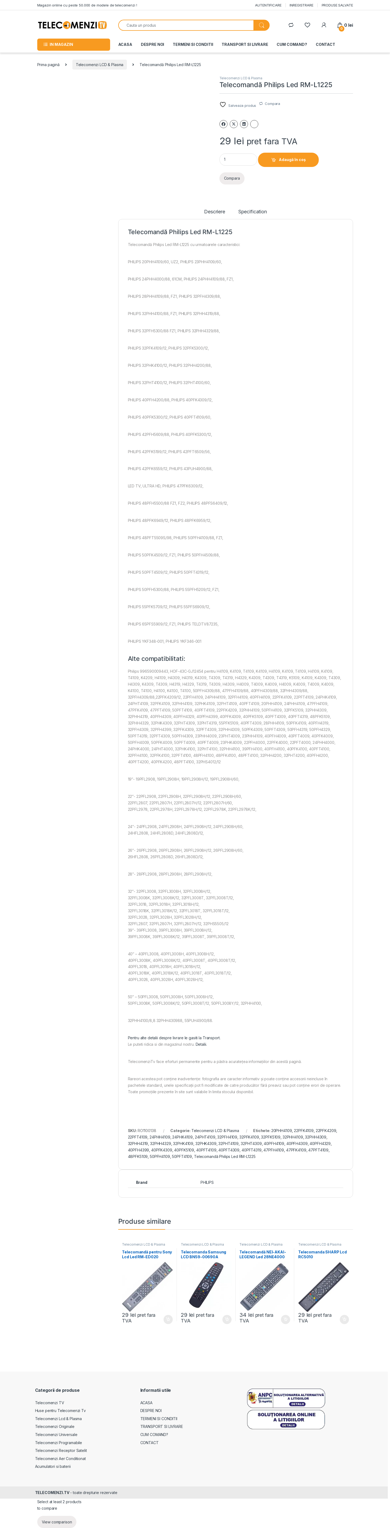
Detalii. (201, 1044)
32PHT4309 (251, 1143)
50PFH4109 (160, 1156)
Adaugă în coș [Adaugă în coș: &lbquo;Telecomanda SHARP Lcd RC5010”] (344, 1319)
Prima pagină (48, 64)
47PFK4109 (296, 1150)
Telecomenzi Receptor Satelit (61, 1450)
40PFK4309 (161, 1150)
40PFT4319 (252, 1150)
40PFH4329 (320, 1143)
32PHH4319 (138, 1143)
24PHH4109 (160, 1137)
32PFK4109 (249, 1137)
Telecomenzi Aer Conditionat (60, 1458)
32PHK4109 (183, 1143)
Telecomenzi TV (49, 1402)
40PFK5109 (184, 1150)
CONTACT (325, 44)
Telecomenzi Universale (56, 1434)
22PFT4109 (138, 1137)
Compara (272, 103)
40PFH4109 (274, 1143)
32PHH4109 (293, 1137)
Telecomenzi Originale (54, 1426)
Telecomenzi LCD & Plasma (100, 64)
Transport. (212, 1037)
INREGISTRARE (301, 5)
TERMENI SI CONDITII (193, 44)
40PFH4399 (138, 1150)
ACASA (125, 44)
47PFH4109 (273, 1150)
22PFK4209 (326, 1130)
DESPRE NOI (152, 44)
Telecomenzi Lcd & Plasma (58, 1418)
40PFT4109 (206, 1150)
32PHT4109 (228, 1143)
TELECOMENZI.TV (52, 1492)
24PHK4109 (182, 1137)
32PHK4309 (205, 1143)
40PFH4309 (297, 1143)
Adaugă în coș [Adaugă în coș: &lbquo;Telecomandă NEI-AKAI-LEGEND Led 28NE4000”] (285, 1319)
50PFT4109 (182, 1156)
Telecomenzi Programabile (58, 1442)
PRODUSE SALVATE (337, 5)
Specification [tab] (252, 211)
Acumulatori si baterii (53, 1466)
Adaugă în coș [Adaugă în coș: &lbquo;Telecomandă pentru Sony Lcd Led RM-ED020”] (168, 1319)
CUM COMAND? (292, 44)
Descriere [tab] (214, 211)
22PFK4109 (304, 1130)
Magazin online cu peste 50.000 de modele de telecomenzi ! (87, 5)
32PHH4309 (315, 1137)
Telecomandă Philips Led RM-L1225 (225, 1156)
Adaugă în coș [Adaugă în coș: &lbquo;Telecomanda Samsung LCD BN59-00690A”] (227, 1319)
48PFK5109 (138, 1156)
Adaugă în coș (292, 159)
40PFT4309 (228, 1150)
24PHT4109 (205, 1137)
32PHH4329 (160, 1143)
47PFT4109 (318, 1150)
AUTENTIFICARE (268, 5)
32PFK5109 (270, 1137)
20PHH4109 (281, 1130)
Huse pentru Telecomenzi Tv (60, 1410)
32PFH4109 (227, 1137)
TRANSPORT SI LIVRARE (245, 44)
